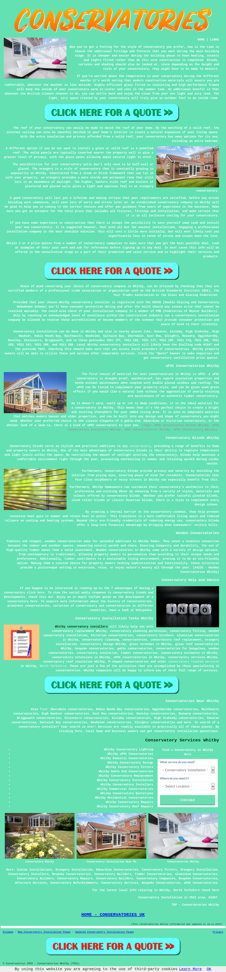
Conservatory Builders (112, 874)
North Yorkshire (53, 666)
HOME (201, 39)
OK (209, 969)
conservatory (140, 446)
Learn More (190, 969)
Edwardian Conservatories (117, 869)
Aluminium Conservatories (196, 874)
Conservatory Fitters (159, 869)
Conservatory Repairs (74, 878)
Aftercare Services (31, 883)
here (33, 601)
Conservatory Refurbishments (74, 883)
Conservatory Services (119, 883)
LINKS (214, 39)
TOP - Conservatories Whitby (195, 904)
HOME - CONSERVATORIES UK (113, 914)
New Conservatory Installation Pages (44, 932)
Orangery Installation (74, 869)
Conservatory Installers (28, 874)
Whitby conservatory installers (81, 626)
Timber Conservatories (153, 874)
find (43, 709)
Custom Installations (34, 869)
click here (35, 592)
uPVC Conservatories (200, 883)
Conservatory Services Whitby (182, 740)
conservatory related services (193, 661)
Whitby (90, 331)
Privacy (218, 932)
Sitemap (8, 932)
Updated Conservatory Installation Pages (104, 932)
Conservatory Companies (155, 878)
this (42, 597)
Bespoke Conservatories (71, 874)
